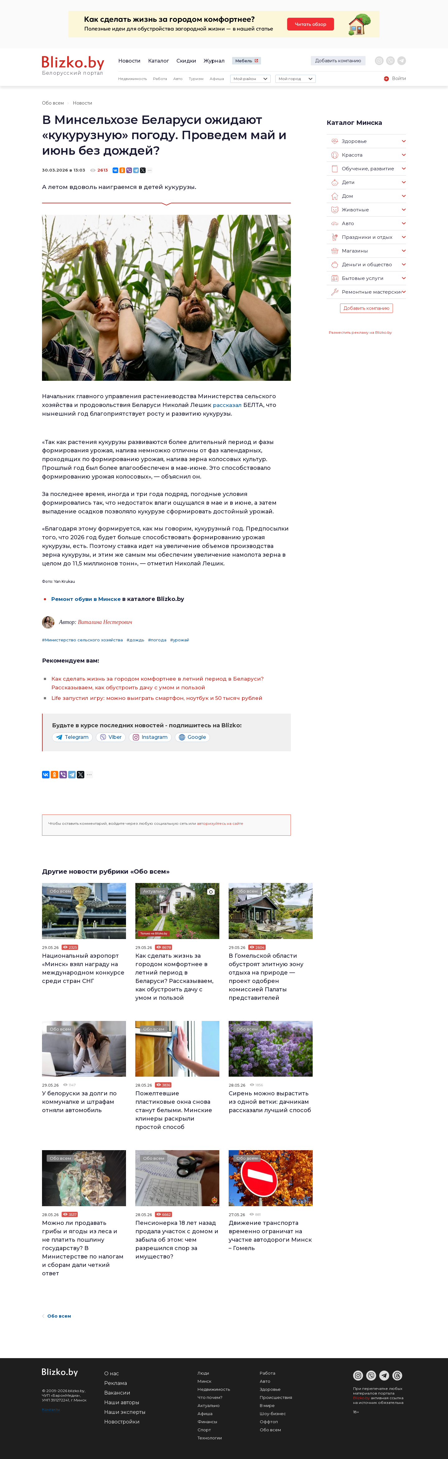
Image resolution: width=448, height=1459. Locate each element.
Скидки (186, 61)
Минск (204, 1381)
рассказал (227, 405)
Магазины (349, 251)
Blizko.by (361, 1397)
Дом (341, 196)
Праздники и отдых (361, 237)
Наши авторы (121, 1402)
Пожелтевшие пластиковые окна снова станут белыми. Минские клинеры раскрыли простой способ (173, 1110)
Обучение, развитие (361, 168)
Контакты (51, 1409)
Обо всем (53, 103)
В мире (267, 1405)
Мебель (243, 60)
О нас (111, 1373)
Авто (178, 78)
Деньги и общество (360, 264)
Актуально (155, 892)
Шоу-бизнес (273, 1413)
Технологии (210, 1437)
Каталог (158, 61)
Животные (349, 209)
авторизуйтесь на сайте (220, 823)
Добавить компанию (338, 61)
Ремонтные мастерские (366, 292)
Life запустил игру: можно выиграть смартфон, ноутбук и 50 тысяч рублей (164, 698)
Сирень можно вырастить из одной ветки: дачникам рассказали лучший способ (270, 1102)
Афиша (217, 78)
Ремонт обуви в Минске (87, 599)
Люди (203, 1373)
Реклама (115, 1383)
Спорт (204, 1429)
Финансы (207, 1421)
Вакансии (117, 1393)
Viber (111, 737)
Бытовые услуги (356, 278)
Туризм (196, 78)
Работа (160, 78)
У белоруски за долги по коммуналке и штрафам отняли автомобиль (79, 1102)
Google (192, 737)
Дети (342, 182)
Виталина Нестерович (105, 622)
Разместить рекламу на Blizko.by (360, 332)
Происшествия (276, 1397)
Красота (346, 155)
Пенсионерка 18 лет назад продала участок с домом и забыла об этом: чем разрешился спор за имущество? (176, 1240)
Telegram (72, 737)
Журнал (214, 61)
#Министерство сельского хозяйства (82, 639)
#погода (157, 639)
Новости (129, 61)
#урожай (179, 639)
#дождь (135, 639)
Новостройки (122, 1422)
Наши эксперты (125, 1412)
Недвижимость (132, 78)
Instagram (150, 737)
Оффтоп (269, 1421)
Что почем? (210, 1397)
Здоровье (348, 141)
